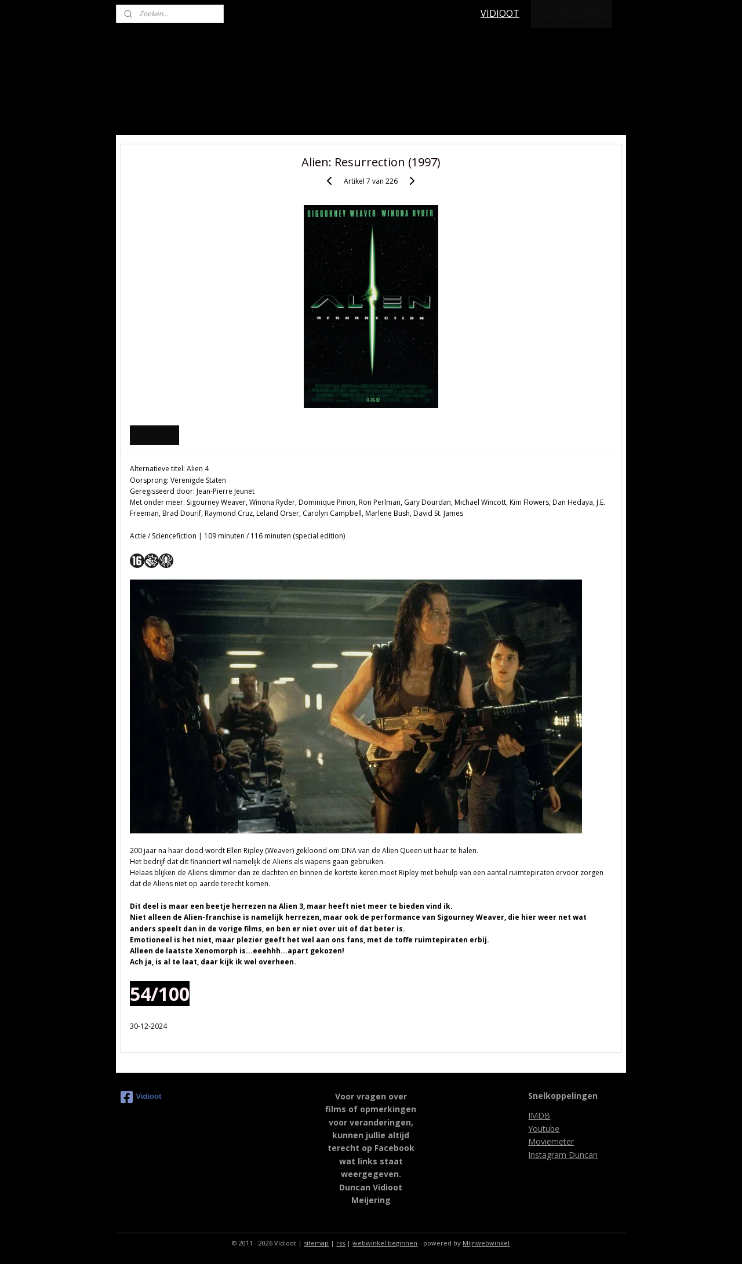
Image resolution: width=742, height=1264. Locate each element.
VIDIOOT (500, 13)
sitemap (316, 1242)
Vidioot (141, 1097)
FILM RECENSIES (572, 13)
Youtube (543, 1128)
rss (340, 1242)
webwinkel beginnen (384, 1242)
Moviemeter (551, 1141)
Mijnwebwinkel (486, 1242)
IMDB (539, 1115)
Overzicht (154, 435)
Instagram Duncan (563, 1154)
